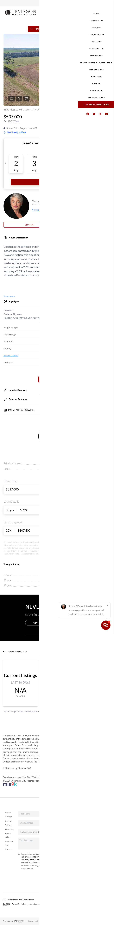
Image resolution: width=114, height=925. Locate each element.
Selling (8, 825)
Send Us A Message (59, 881)
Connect (9, 849)
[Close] (107, 897)
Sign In (103, 3)
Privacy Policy (27, 868)
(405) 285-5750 (85, 862)
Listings (8, 817)
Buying (8, 821)
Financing (9, 829)
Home (8, 812)
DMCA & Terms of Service (90, 921)
